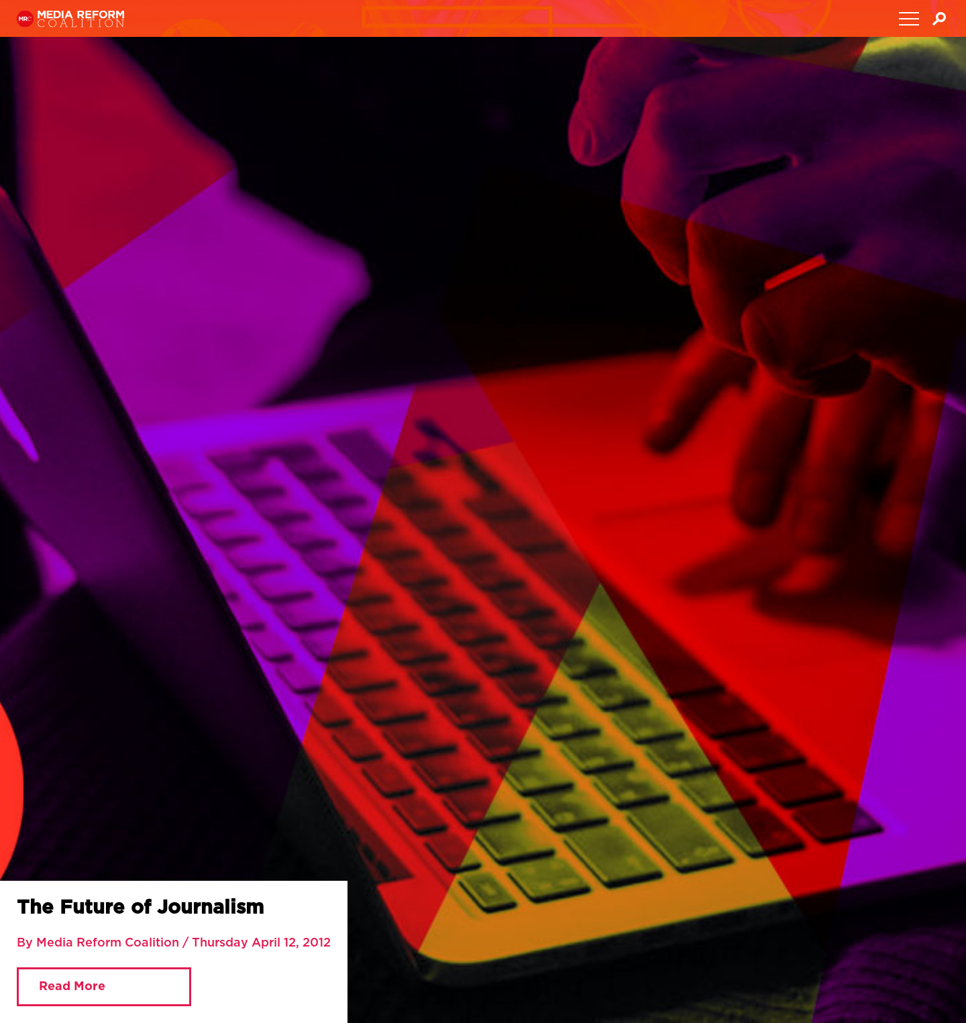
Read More (72, 987)
